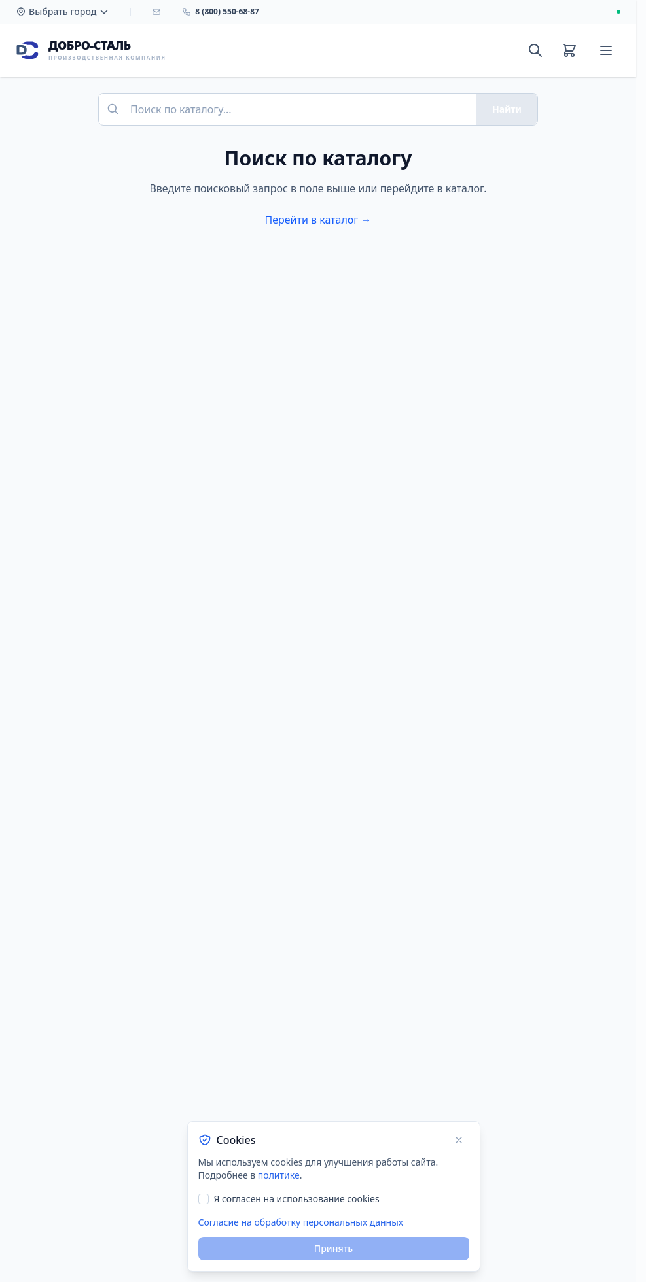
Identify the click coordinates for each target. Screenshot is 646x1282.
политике (279, 1175)
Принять (333, 1248)
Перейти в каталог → (317, 220)
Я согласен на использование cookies (297, 1198)
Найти (507, 109)
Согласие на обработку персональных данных (300, 1222)
